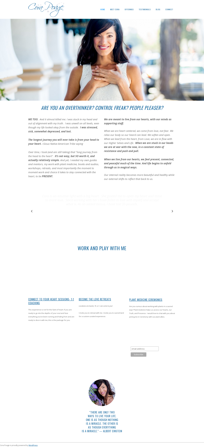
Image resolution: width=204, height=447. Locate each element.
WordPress (33, 445)
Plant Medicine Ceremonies (145, 300)
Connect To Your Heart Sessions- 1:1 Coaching (51, 301)
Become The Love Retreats (95, 299)
